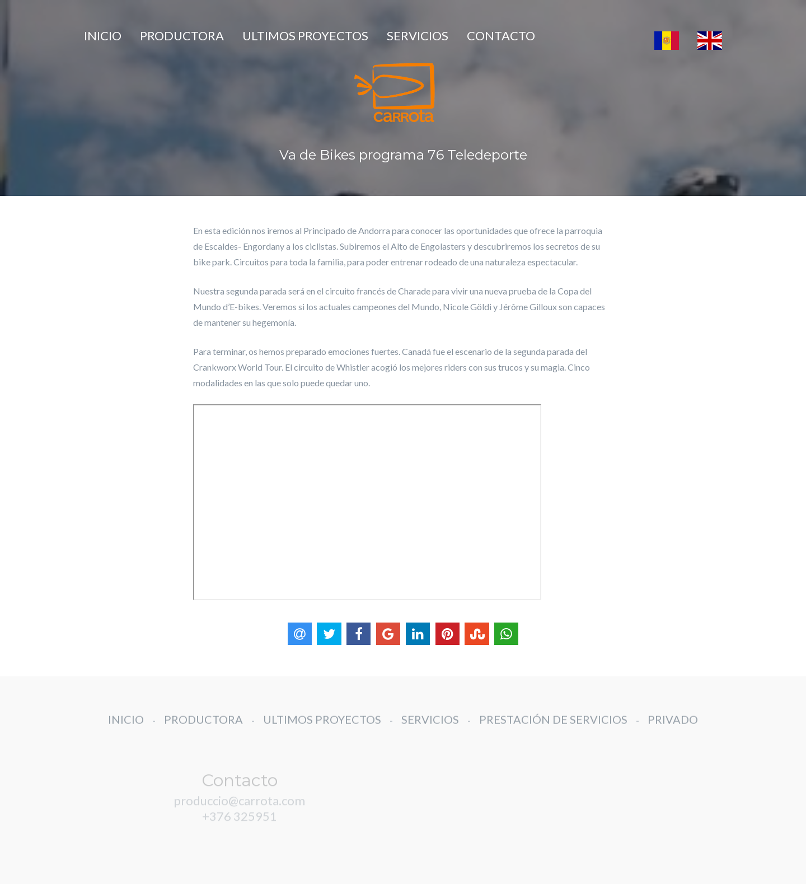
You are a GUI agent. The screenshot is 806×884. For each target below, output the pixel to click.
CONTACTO (501, 35)
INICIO (102, 35)
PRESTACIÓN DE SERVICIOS (553, 728)
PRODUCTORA (182, 35)
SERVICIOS (417, 35)
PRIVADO (673, 728)
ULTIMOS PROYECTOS (305, 35)
